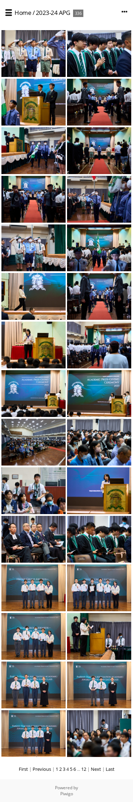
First (23, 769)
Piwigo (66, 794)
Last (110, 769)
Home (23, 13)
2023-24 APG (53, 13)
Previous (42, 769)
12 (83, 769)
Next (96, 769)
